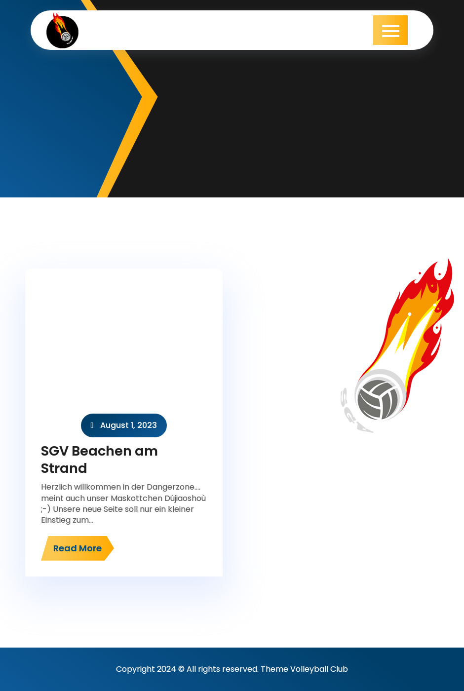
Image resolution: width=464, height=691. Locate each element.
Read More (77, 548)
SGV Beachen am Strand (99, 459)
